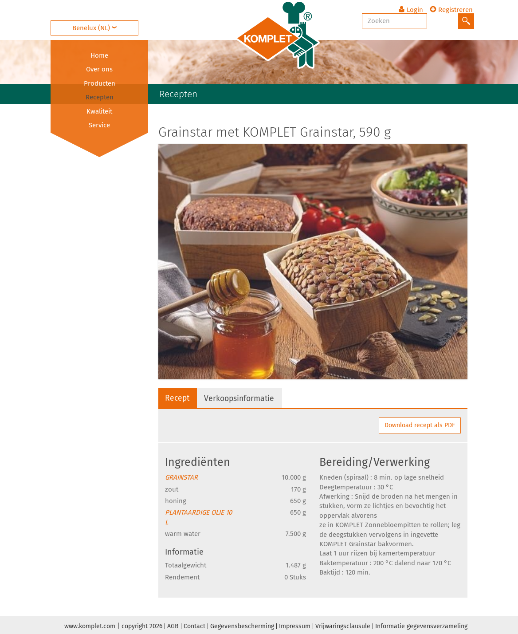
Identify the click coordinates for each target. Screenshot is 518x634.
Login (412, 7)
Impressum (294, 625)
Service (99, 125)
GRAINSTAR (181, 476)
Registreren (452, 7)
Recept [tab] (178, 398)
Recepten (100, 97)
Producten (99, 83)
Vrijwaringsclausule (342, 625)
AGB (173, 625)
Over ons (99, 69)
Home (99, 55)
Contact (194, 625)
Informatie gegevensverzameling (421, 625)
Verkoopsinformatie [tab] (241, 398)
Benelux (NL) (99, 20)
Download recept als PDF (420, 424)
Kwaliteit (99, 111)
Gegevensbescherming (242, 625)
